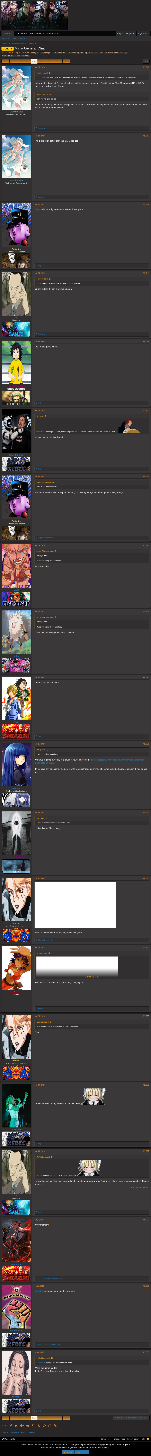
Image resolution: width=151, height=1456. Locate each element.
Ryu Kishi (17, 1264)
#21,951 (145, 744)
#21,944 (145, 273)
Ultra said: (42, 818)
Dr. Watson (17, 1129)
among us (34, 53)
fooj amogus (46, 53)
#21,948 (145, 545)
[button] (26, 33)
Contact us (104, 1439)
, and (51, 1278)
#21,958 (145, 1220)
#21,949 (145, 612)
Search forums (19, 38)
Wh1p (17, 722)
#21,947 (145, 477)
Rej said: (41, 416)
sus (101, 53)
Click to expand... (92, 977)
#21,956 (145, 1085)
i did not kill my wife (75, 53)
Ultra (17, 656)
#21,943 (145, 205)
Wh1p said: (42, 750)
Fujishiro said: (43, 73)
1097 (27, 61)
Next (66, 61)
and (47, 538)
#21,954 (145, 947)
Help (143, 1439)
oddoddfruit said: (45, 1358)
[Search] (143, 33)
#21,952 (145, 813)
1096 (21, 61)
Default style (8, 1439)
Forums (8, 33)
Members (51, 33)
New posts (5, 38)
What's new (35, 33)
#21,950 (145, 678)
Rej (17, 317)
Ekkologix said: (44, 1022)
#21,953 (145, 879)
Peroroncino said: (45, 482)
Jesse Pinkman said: (46, 551)
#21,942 (145, 136)
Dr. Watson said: (44, 1157)
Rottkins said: (43, 953)
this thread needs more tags (116, 53)
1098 (34, 61)
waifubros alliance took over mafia (15, 56)
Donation (20, 33)
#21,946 (145, 410)
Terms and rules (118, 1439)
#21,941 (145, 67)
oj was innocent (91, 53)
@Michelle (41, 1291)
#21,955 (145, 1016)
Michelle (17, 1396)
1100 (47, 61)
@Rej (38, 209)
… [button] (15, 61)
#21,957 (145, 1151)
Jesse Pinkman (17, 455)
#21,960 (145, 1352)
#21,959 (145, 1286)
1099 (41, 61)
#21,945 (145, 342)
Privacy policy (133, 1439)
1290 (58, 61)
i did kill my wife (59, 53)
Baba (17, 590)
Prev (6, 61)
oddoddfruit (17, 1330)
